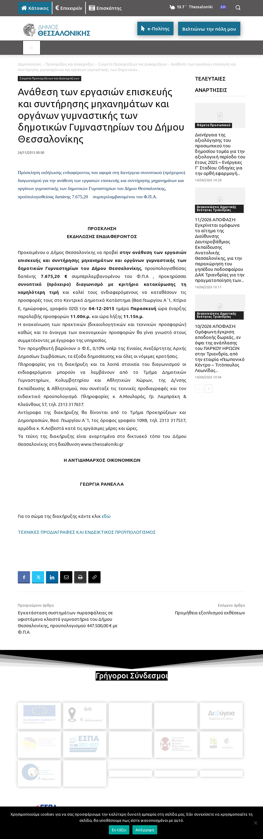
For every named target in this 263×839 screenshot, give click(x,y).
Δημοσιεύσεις (29, 64)
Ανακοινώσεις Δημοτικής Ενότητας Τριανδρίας (216, 208)
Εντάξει (119, 830)
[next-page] (208, 389)
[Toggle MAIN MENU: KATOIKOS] (31, 47)
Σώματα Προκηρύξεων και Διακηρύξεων (132, 64)
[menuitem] (223, 7)
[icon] (174, 804)
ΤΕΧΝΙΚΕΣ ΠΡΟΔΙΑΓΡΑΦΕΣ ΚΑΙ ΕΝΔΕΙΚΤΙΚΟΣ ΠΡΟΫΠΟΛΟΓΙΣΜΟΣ (87, 532)
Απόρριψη (144, 830)
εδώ (106, 516)
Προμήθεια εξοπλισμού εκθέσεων (210, 612)
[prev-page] (199, 389)
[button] (238, 7)
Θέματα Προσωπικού (213, 125)
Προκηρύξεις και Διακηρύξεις (69, 64)
